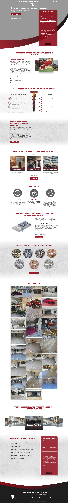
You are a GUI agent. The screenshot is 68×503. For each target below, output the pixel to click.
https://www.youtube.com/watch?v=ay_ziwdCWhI (16, 18)
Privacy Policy (43, 33)
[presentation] (46, 40)
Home (25, 492)
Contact (51, 492)
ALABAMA (44, 494)
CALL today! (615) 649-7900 (46, 1)
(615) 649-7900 (35, 497)
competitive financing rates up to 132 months (28, 1)
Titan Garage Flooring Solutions (33, 499)
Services (29, 492)
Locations (45, 492)
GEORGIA (40, 494)
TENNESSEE (32, 494)
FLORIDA (36, 494)
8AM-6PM (41, 497)
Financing (39, 499)
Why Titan (34, 492)
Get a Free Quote (16, 14)
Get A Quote (40, 492)
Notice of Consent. (43, 28)
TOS (46, 33)
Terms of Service (43, 499)
